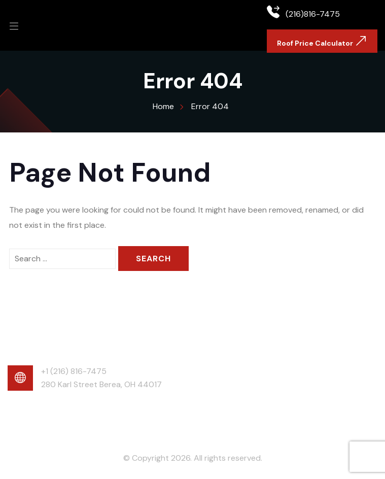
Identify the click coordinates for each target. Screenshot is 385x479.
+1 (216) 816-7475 (74, 371)
